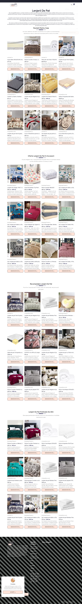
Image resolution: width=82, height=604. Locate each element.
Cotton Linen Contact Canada (34, 557)
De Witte (32, 565)
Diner (31, 560)
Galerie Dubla (33, 553)
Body (31, 563)
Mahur (31, 571)
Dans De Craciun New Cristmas (34, 547)
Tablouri (32, 568)
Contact (9, 602)
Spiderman (33, 551)
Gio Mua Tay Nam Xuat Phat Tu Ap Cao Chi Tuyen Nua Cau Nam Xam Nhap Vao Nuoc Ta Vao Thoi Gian (35, 577)
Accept (13, 592)
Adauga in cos (15, 69)
